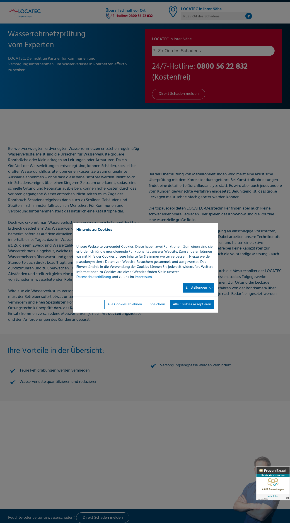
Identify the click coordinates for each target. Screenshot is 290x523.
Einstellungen (196, 288)
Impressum (143, 277)
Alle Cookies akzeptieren (192, 304)
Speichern (157, 304)
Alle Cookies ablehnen (124, 304)
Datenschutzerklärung (93, 277)
